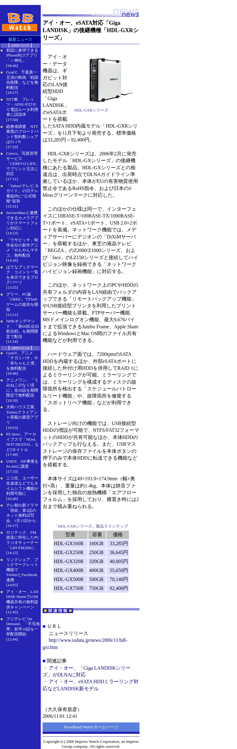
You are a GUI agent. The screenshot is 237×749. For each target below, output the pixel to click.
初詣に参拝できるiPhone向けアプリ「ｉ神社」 (22, 55)
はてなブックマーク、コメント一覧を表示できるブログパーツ (22, 275)
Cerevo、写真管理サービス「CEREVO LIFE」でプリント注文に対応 (23, 163)
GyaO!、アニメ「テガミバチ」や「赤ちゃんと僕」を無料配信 (22, 361)
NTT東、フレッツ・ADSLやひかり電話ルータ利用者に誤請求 (22, 107)
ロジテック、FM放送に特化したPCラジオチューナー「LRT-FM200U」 (22, 540)
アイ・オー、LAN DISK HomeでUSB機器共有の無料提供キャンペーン (22, 599)
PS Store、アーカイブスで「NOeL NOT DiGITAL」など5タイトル (22, 442)
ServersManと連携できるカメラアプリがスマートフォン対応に (22, 220)
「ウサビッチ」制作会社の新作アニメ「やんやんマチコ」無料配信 (22, 248)
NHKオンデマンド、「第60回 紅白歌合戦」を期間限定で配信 (22, 329)
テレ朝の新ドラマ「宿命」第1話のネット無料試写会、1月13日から (22, 513)
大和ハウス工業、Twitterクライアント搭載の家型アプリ (22, 415)
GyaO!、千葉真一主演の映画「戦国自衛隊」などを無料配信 (22, 80)
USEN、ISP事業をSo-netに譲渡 (22, 464)
